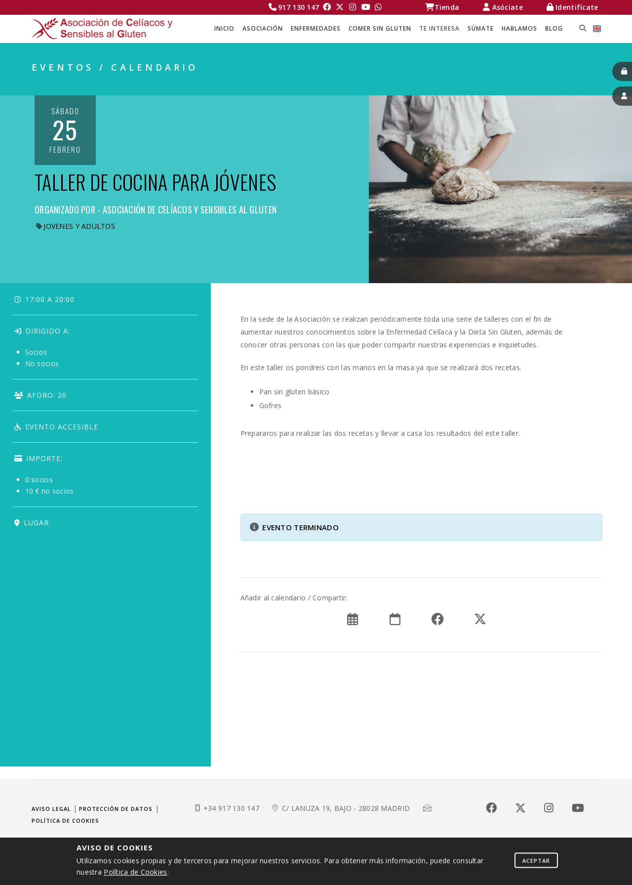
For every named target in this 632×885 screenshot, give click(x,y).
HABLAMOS (519, 28)
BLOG (554, 28)
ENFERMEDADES (316, 28)
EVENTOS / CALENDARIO (555, 84)
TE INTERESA (439, 28)
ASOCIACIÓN (262, 28)
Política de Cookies (135, 872)
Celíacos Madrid (392, 84)
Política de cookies (65, 820)
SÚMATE (481, 28)
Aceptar (536, 860)
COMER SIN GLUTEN (380, 28)
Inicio (224, 28)
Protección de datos (116, 808)
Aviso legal (51, 808)
